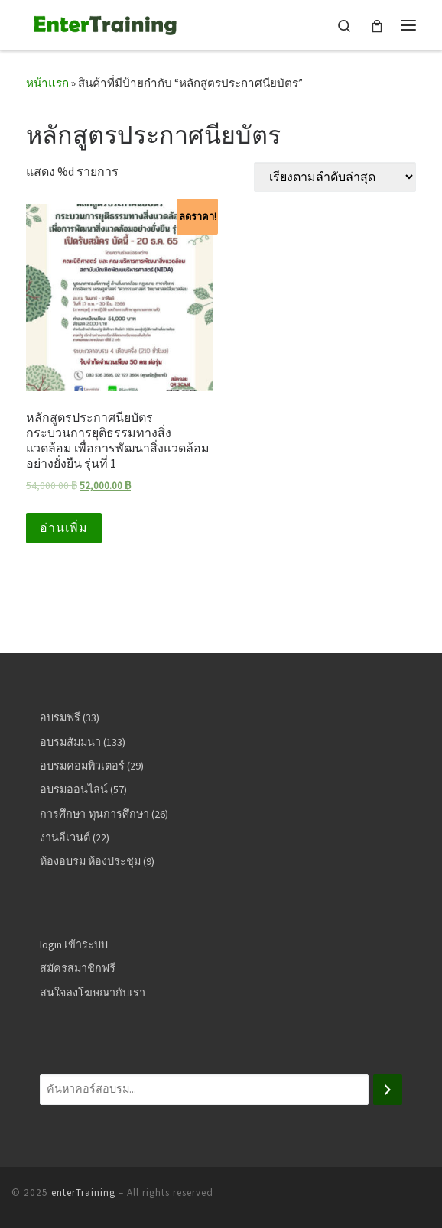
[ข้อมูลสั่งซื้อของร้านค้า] (335, 177)
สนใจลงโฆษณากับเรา (92, 993)
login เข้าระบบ (74, 944)
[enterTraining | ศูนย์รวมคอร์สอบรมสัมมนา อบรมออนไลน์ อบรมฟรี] (103, 23)
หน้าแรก (47, 83)
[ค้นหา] (387, 1089)
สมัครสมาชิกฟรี (77, 968)
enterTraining (83, 1192)
